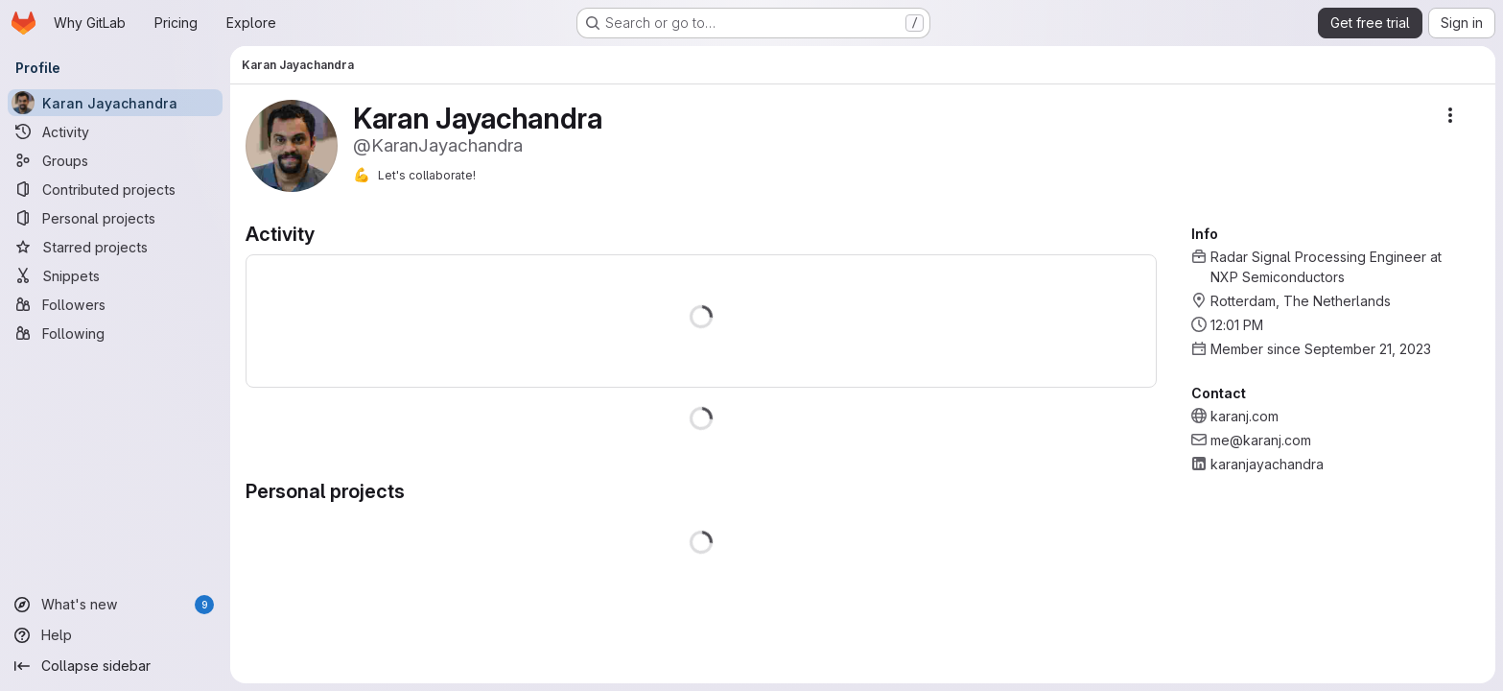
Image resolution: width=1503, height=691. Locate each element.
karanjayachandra (1267, 464)
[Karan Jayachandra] (115, 102)
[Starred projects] (115, 246)
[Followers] (115, 304)
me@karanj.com (1260, 440)
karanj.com (1244, 416)
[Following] (115, 333)
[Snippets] (115, 275)
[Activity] (115, 131)
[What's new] (115, 604)
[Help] (115, 635)
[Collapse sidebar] (115, 666)
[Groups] (115, 160)
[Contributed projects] (115, 189)
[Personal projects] (115, 217)
